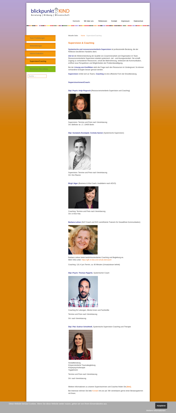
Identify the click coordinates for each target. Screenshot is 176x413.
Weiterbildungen (36, 46)
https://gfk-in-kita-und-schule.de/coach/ (96, 260)
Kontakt (95, 391)
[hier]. (128, 387)
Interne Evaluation (36, 54)
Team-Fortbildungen (37, 38)
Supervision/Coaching (38, 61)
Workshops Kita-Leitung (39, 69)
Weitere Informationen (155, 410)
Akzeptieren (161, 406)
